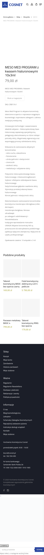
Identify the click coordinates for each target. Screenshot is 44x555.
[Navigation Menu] (40, 4)
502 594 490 (11, 456)
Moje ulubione (8, 370)
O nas (5, 409)
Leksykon (7, 416)
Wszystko (26, 17)
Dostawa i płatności (11, 390)
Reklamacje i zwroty (11, 393)
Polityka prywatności (11, 397)
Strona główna (8, 17)
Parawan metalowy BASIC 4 (12, 322)
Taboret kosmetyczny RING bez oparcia (30, 323)
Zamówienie (8, 363)
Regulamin (7, 383)
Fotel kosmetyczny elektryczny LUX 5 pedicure (30, 284)
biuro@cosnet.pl (9, 453)
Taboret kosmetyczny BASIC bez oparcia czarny (12, 284)
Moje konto (7, 360)
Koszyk (6, 356)
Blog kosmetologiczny (12, 413)
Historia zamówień (10, 367)
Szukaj (39, 549)
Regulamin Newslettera (12, 386)
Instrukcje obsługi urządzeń (14, 427)
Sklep (18, 17)
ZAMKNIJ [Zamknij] (4, 546)
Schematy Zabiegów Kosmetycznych (17, 420)
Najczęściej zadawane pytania (15, 423)
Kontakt (6, 430)
